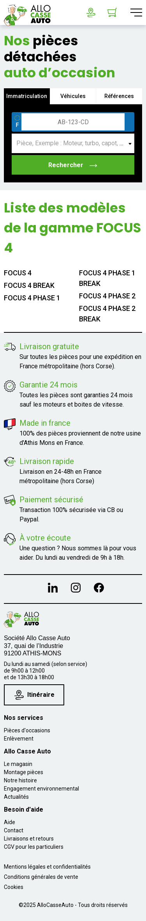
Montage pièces (23, 772)
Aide (9, 822)
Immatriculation (26, 96)
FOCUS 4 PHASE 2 (107, 296)
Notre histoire (20, 780)
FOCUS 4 (18, 273)
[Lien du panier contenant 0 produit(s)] (112, 12)
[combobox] (73, 143)
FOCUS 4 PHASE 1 (32, 298)
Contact (13, 830)
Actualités (16, 797)
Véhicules (73, 96)
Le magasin (18, 764)
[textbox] (73, 143)
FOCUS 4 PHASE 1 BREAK (107, 278)
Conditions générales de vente (41, 877)
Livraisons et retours (29, 838)
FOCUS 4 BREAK (29, 285)
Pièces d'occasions (27, 730)
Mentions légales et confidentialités (47, 867)
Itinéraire (34, 695)
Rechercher (73, 165)
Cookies (13, 887)
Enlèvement (18, 738)
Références (119, 96)
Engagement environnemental (41, 788)
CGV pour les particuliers (33, 847)
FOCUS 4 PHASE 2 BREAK (107, 313)
